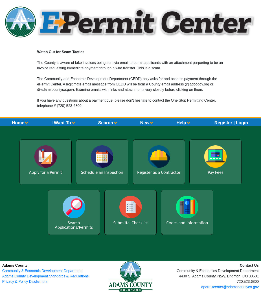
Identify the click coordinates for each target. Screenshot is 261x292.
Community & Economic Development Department (42, 271)
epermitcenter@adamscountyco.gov (230, 287)
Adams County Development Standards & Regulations (45, 276)
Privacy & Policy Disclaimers (25, 281)
